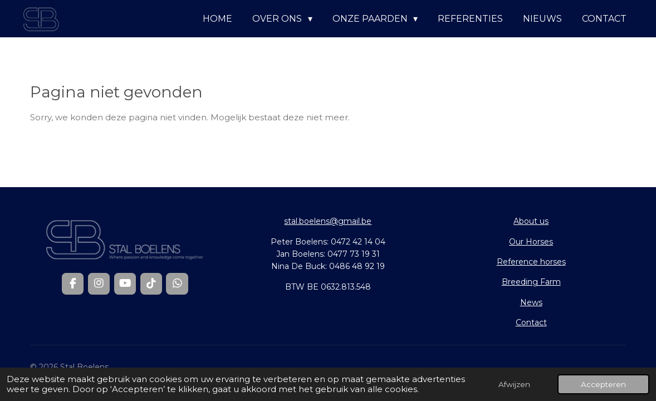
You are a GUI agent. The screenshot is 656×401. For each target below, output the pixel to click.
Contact (531, 322)
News (531, 302)
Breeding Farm (531, 282)
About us (531, 221)
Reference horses (531, 262)
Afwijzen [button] (514, 384)
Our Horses (531, 242)
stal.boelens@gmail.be (327, 221)
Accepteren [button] (603, 384)
